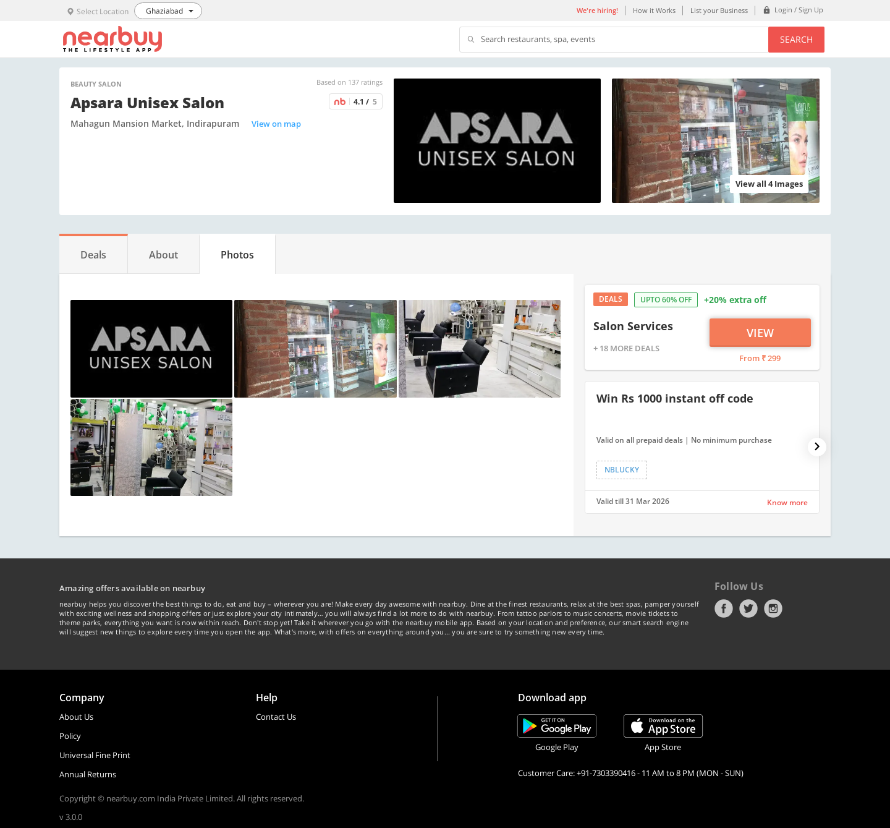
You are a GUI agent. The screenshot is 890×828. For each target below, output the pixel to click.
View (760, 332)
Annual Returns (87, 774)
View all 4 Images (769, 183)
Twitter (748, 608)
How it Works (654, 10)
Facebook (723, 608)
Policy (70, 735)
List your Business (719, 10)
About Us (76, 716)
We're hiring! (597, 10)
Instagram (773, 608)
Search (796, 39)
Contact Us (276, 716)
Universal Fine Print (94, 755)
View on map (276, 123)
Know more (787, 502)
